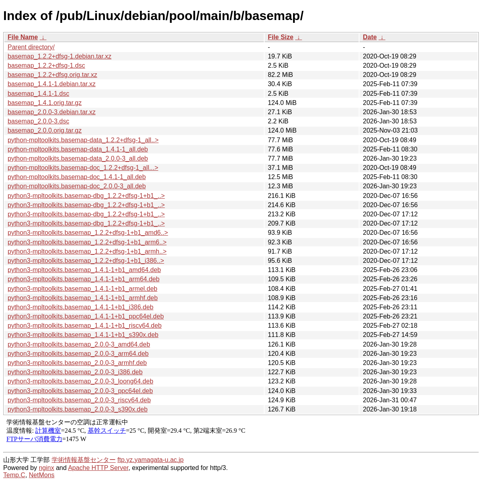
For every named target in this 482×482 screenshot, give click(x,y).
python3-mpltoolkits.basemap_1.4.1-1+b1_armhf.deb (83, 297)
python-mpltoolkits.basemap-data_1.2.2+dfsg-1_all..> (83, 140)
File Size (280, 37)
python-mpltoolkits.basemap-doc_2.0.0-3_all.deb (77, 186)
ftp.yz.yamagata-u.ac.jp (150, 459)
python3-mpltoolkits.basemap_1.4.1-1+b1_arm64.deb (83, 279)
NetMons (41, 475)
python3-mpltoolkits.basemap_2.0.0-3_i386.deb (75, 372)
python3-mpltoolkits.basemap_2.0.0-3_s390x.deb (78, 409)
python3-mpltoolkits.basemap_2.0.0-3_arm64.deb (78, 353)
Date (370, 37)
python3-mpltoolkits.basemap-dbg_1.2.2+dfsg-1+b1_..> (86, 195)
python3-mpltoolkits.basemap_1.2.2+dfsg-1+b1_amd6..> (88, 232)
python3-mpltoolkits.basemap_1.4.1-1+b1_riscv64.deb (85, 325)
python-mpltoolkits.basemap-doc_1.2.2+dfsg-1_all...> (83, 167)
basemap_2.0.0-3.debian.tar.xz (52, 112)
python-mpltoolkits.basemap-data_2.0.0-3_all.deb (78, 158)
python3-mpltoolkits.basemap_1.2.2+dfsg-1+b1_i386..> (86, 260)
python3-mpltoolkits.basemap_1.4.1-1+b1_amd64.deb (84, 269)
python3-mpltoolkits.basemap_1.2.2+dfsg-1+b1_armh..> (87, 251)
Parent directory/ (31, 47)
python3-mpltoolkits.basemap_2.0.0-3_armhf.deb (77, 362)
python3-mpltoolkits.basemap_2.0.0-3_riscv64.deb (79, 400)
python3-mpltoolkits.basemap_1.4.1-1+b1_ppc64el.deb (86, 316)
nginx (46, 467)
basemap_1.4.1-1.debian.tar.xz (52, 84)
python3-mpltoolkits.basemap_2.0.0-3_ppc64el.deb (80, 390)
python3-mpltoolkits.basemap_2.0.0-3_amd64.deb (79, 344)
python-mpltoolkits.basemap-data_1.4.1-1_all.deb (78, 149)
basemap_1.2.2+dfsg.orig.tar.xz (52, 74)
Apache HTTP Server (98, 467)
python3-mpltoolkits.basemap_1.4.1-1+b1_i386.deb (80, 307)
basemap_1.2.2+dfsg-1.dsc (46, 65)
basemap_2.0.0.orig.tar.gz (45, 130)
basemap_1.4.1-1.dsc (38, 93)
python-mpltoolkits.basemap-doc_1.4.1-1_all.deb (77, 176)
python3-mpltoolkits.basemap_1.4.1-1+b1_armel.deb (82, 288)
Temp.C (14, 475)
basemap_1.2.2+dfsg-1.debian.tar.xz (59, 56)
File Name (23, 37)
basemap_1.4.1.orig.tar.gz (45, 102)
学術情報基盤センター (84, 459)
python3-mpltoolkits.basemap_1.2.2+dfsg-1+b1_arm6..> (87, 242)
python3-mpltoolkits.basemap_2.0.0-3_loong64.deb (80, 381)
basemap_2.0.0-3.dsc (38, 121)
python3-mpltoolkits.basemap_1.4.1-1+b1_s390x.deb (83, 334)
